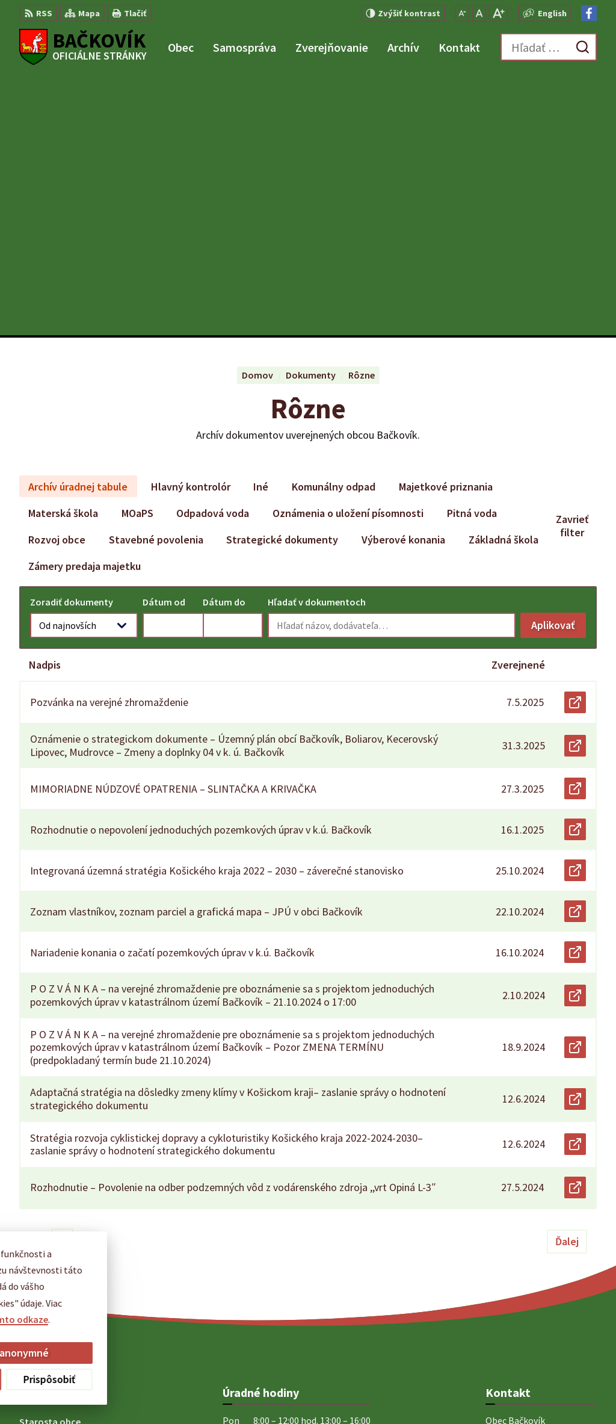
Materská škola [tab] (63, 252)
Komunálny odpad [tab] (333, 226)
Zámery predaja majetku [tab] (84, 305)
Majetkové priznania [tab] (446, 226)
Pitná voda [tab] (472, 252)
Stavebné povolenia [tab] (156, 279)
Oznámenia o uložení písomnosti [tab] (348, 252)
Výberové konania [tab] (403, 279)
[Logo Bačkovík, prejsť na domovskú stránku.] (83, 47)
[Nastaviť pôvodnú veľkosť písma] (479, 13)
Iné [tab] (260, 226)
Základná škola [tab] (503, 279)
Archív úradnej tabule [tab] (78, 226)
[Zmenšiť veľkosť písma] (462, 13)
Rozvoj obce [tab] (56, 279)
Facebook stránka (523, 1290)
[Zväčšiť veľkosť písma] (498, 13)
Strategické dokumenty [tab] (282, 279)
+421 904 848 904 (519, 1261)
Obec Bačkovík (331, 1391)
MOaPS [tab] (137, 252)
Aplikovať (558, 367)
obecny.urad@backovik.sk (541, 1275)
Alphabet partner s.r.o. (176, 1391)
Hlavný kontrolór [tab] (190, 226)
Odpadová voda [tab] (212, 252)
